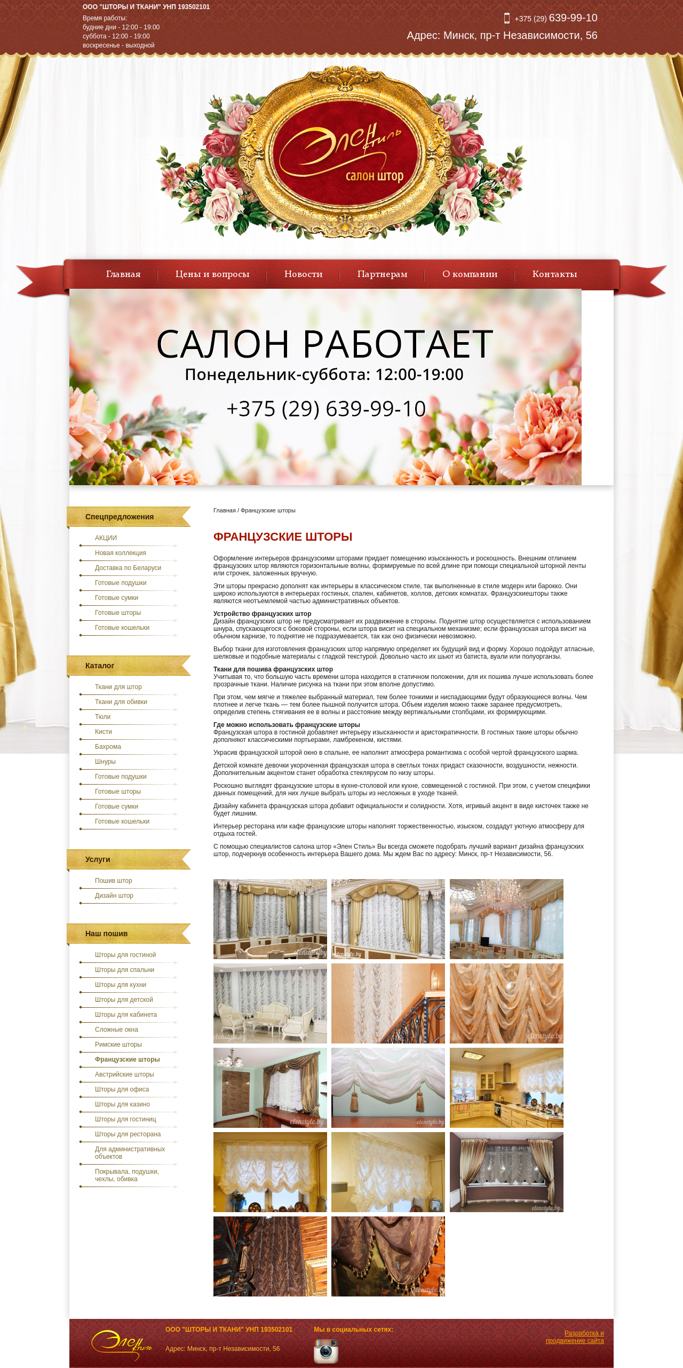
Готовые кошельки (122, 627)
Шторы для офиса (122, 1089)
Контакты (555, 274)
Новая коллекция (120, 553)
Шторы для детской (124, 999)
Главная (123, 274)
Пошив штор (113, 880)
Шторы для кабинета (126, 1014)
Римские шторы (118, 1044)
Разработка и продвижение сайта (575, 1337)
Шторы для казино (122, 1104)
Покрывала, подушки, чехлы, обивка (127, 1175)
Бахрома (108, 746)
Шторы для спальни (124, 970)
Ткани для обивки (121, 702)
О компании (469, 274)
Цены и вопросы (212, 274)
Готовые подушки (121, 583)
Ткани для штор (118, 687)
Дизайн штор (114, 895)
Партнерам (382, 274)
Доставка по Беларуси (128, 568)
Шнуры (105, 761)
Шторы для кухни (120, 985)
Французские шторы (127, 1059)
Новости (303, 274)
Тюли (102, 717)
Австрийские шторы (124, 1074)
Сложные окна (116, 1029)
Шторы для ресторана (128, 1134)
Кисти (103, 732)
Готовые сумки (116, 598)
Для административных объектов (130, 1152)
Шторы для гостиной (125, 955)
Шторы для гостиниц (125, 1119)
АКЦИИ (106, 538)
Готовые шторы (118, 612)
